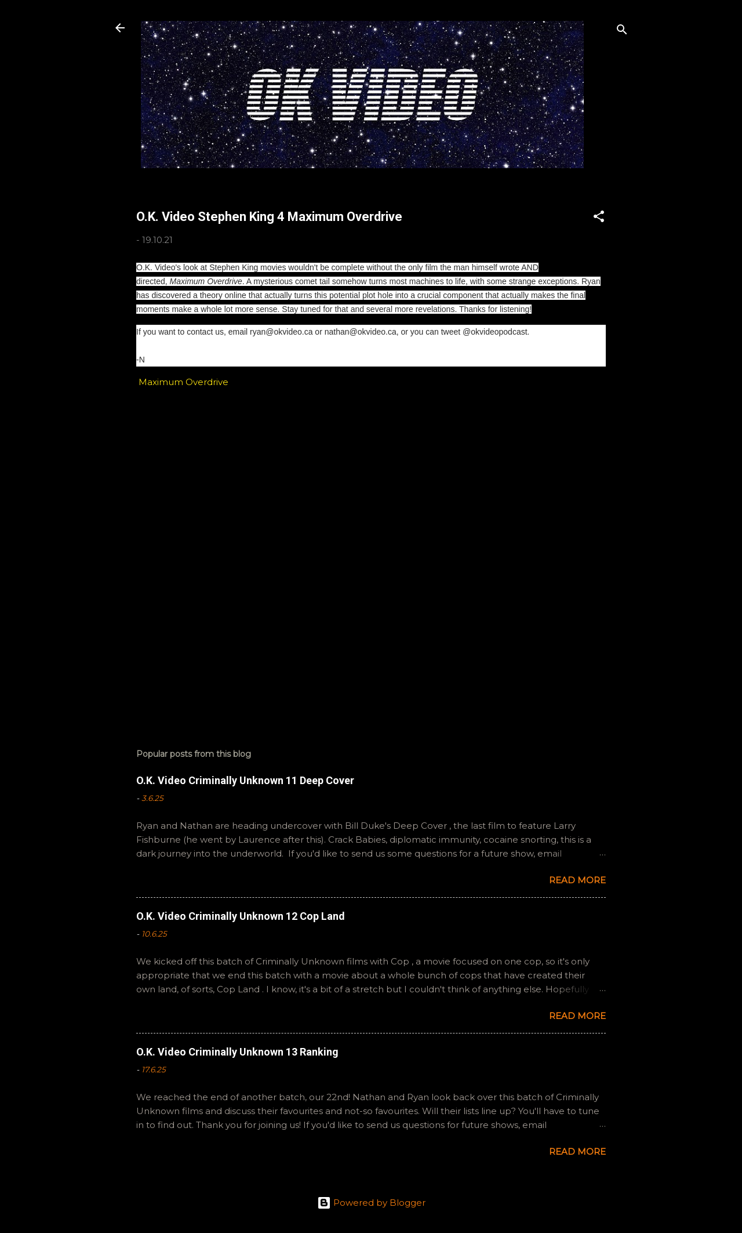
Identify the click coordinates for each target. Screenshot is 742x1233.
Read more (577, 880)
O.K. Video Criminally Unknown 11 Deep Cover (245, 780)
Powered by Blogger (371, 1202)
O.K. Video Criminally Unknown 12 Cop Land (240, 916)
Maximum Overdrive (182, 381)
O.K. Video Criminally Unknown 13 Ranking (237, 1052)
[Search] (622, 31)
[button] (599, 218)
